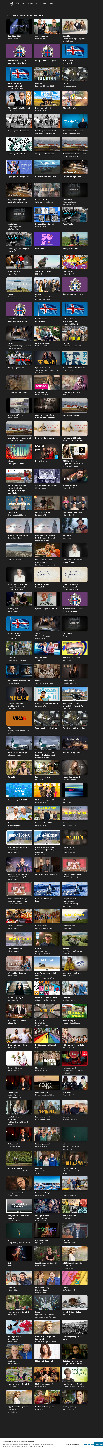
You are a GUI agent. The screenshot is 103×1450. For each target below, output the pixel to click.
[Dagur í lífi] (47, 1016)
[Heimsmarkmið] (75, 1063)
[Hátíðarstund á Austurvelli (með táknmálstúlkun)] (19, 79)
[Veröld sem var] (75, 1210)
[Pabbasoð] (75, 529)
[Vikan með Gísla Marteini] (19, 102)
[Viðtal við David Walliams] (47, 868)
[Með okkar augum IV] (47, 1378)
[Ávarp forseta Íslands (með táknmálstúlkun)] (75, 148)
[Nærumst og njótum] (75, 967)
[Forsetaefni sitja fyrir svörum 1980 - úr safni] (47, 409)
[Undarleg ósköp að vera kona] (75, 1331)
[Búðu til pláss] (47, 455)
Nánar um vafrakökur (36, 1446)
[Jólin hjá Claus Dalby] (75, 1306)
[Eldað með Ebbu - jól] (47, 1355)
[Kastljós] (75, 31)
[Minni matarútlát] (47, 507)
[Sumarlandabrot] (75, 817)
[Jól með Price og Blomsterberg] (47, 1283)
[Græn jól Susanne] (19, 920)
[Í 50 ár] (75, 1282)
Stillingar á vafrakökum (72, 1444)
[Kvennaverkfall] (47, 243)
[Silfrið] (19, 338)
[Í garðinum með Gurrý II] (19, 1378)
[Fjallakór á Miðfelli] (19, 554)
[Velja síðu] (25, 3)
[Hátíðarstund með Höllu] (47, 171)
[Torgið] (75, 78)
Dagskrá (43, 3)
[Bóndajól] (19, 771)
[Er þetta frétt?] (47, 652)
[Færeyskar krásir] (75, 243)
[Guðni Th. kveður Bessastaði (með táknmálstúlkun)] (75, 579)
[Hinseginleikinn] (47, 1234)
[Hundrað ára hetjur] (75, 386)
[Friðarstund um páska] (19, 386)
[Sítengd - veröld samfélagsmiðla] (47, 1211)
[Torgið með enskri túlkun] (47, 722)
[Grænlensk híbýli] (47, 1187)
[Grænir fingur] (75, 1015)
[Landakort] (75, 195)
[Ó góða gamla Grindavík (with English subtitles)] (47, 125)
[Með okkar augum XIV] (75, 507)
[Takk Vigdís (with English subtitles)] (19, 243)
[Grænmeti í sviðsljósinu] (19, 1039)
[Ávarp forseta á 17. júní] (47, 55)
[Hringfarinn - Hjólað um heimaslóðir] (19, 842)
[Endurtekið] (19, 507)
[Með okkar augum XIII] (47, 794)
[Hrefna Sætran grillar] (47, 1401)
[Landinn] (47, 78)
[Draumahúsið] (19, 266)
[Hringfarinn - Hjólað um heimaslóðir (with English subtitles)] (47, 843)
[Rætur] (47, 1307)
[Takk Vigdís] (75, 218)
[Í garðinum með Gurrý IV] (47, 1257)
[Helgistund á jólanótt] (75, 171)
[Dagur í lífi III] (47, 194)
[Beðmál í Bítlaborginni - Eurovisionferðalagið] (19, 869)
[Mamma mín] (47, 1062)
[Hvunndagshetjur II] (75, 771)
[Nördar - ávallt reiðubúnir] (47, 698)
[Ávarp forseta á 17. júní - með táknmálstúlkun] (19, 55)
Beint (30, 3)
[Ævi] (19, 1257)
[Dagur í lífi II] (75, 842)
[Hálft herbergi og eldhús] (75, 1039)
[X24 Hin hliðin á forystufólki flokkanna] (75, 456)
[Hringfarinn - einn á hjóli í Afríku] (47, 968)
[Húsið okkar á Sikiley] (19, 967)
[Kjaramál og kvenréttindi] (47, 603)
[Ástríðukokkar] (47, 30)
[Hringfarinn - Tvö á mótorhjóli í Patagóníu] (75, 699)
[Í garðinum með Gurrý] (75, 1378)
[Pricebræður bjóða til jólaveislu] (19, 1015)
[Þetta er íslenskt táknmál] (75, 125)
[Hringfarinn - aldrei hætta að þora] (19, 1211)
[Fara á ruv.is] (11, 3)
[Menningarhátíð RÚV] (19, 148)
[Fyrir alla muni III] (19, 699)
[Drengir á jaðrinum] (19, 362)
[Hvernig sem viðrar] (19, 603)
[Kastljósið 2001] (19, 30)
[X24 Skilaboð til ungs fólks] (47, 480)
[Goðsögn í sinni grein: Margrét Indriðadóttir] (75, 1355)
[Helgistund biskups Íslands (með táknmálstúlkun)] (75, 895)
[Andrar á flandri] (19, 1162)
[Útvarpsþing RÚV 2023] (19, 794)
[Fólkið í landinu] (47, 1087)
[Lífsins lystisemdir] (47, 337)
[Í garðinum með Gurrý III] (19, 1306)
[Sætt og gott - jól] (75, 1401)
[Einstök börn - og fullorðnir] (19, 1113)
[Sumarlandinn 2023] (47, 817)
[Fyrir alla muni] (75, 1163)
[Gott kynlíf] (75, 1087)
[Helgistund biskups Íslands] (47, 893)
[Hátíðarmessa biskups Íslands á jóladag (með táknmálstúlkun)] (47, 748)
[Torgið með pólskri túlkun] (75, 722)
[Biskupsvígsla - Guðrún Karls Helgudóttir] (19, 529)
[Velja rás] (35, 3)
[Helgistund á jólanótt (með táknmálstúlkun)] (19, 194)
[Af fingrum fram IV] (19, 1187)
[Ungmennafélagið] (19, 409)
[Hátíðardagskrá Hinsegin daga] (47, 1039)
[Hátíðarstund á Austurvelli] (75, 55)
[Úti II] (75, 1139)
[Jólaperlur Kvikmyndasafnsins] (19, 455)
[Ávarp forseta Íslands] (47, 148)
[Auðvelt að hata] (75, 480)
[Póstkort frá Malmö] (75, 652)
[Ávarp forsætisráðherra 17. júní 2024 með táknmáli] (75, 604)
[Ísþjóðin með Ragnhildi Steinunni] (75, 1258)
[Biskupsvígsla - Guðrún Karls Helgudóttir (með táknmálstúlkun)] (47, 530)
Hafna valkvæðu (87, 1444)
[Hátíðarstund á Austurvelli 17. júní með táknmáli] (19, 628)
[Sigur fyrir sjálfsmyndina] (19, 171)
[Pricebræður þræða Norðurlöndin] (47, 555)
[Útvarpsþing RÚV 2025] (47, 218)
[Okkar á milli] (75, 675)
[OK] (75, 794)
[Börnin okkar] (47, 920)
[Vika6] (19, 723)
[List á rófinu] (75, 266)
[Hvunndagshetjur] (19, 992)
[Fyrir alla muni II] (47, 1111)
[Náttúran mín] (75, 920)
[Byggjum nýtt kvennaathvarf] (47, 386)
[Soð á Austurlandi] (47, 266)
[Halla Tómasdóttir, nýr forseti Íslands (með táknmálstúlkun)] (19, 579)
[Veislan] (19, 288)
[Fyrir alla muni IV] (47, 363)
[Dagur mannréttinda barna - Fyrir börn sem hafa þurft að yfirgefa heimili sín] (19, 482)
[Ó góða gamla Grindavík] (19, 125)
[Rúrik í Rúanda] (75, 102)
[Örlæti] (47, 944)
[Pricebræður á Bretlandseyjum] (19, 818)
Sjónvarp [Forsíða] (19, 3)
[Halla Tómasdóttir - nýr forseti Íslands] (75, 554)
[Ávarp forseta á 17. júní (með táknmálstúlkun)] (19, 313)
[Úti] (19, 1234)
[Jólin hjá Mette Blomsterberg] (19, 1332)
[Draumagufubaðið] (47, 102)
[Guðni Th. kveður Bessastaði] (47, 578)
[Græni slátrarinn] (19, 1062)
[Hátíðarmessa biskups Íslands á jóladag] (19, 747)
